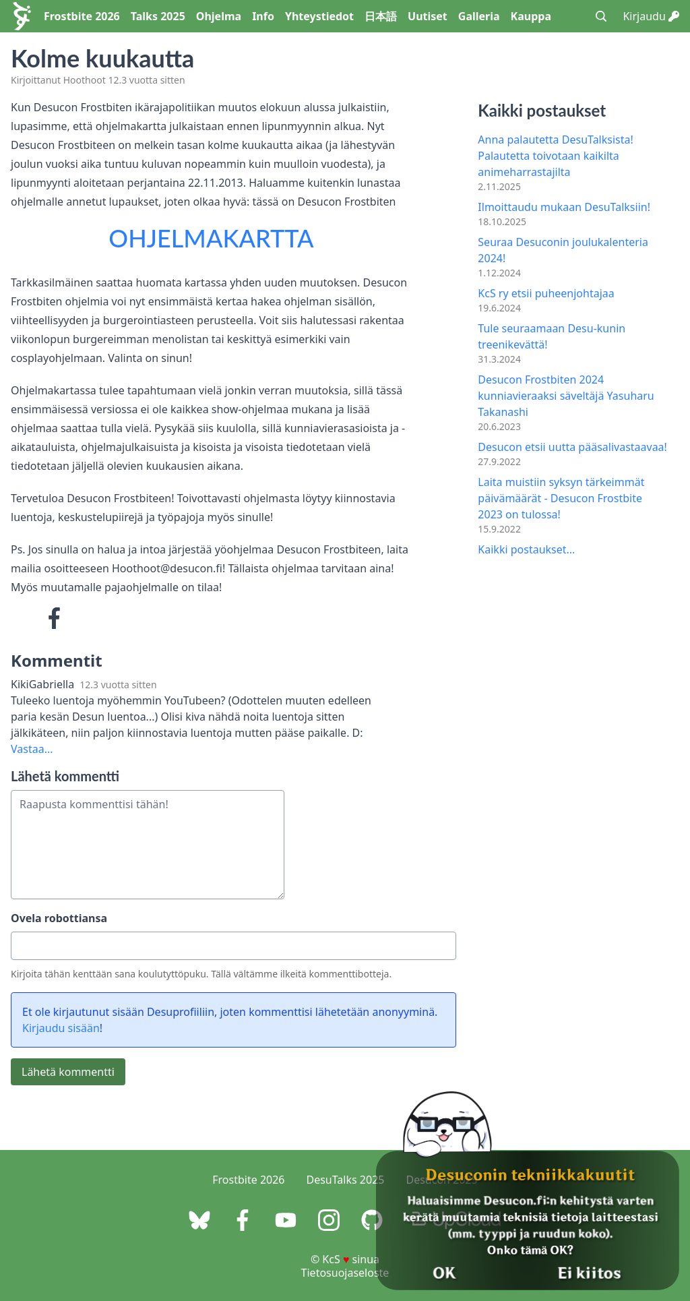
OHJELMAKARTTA (210, 238)
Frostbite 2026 (82, 16)
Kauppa (531, 16)
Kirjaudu (651, 16)
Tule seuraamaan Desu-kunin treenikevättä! (551, 336)
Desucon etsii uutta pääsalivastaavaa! (572, 447)
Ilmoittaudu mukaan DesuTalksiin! (564, 207)
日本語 (381, 16)
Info (263, 16)
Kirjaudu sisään (61, 1028)
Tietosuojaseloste (345, 1272)
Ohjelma (218, 16)
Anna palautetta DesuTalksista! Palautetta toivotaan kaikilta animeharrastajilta (555, 155)
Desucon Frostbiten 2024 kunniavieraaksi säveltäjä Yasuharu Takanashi (566, 395)
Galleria (479, 16)
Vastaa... (32, 749)
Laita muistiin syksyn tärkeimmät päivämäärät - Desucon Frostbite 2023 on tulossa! (561, 498)
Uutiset (427, 16)
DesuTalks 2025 (346, 1179)
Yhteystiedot (319, 16)
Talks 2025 (158, 16)
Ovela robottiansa (59, 918)
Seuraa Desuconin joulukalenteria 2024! (563, 250)
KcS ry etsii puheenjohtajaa (546, 293)
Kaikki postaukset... (526, 549)
